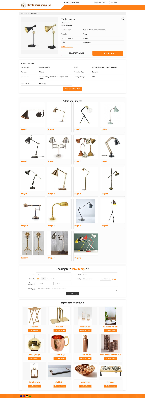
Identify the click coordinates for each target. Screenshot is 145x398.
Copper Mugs (60, 355)
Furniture (34, 327)
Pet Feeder (111, 382)
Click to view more (67, 47)
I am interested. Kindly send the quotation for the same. (76, 289)
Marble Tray (59, 382)
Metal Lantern (34, 382)
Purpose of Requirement (31, 283)
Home (21, 13)
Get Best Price (66, 23)
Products (27, 13)
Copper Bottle (85, 355)
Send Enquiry (107, 53)
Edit (114, 279)
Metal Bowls (85, 382)
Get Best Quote (34, 331)
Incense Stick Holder (110, 327)
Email (79, 274)
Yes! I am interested (72, 89)
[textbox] (105, 279)
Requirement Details (31, 289)
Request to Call (76, 53)
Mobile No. (32, 279)
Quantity (78, 279)
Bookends (59, 327)
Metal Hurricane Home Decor (110, 355)
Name (33, 274)
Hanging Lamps (34, 355)
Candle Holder (85, 327)
